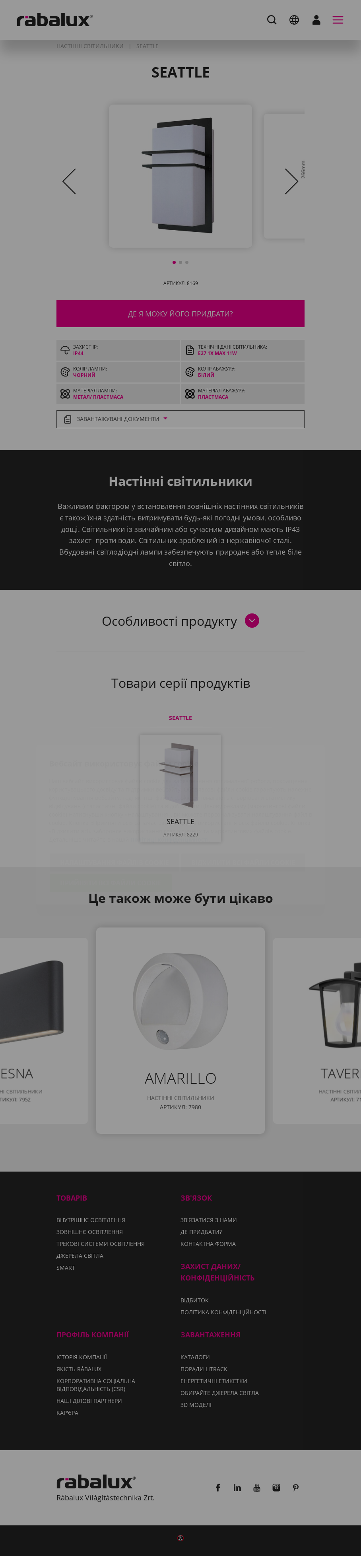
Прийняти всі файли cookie (110, 836)
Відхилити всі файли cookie (243, 815)
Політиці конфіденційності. (170, 792)
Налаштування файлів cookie (114, 815)
